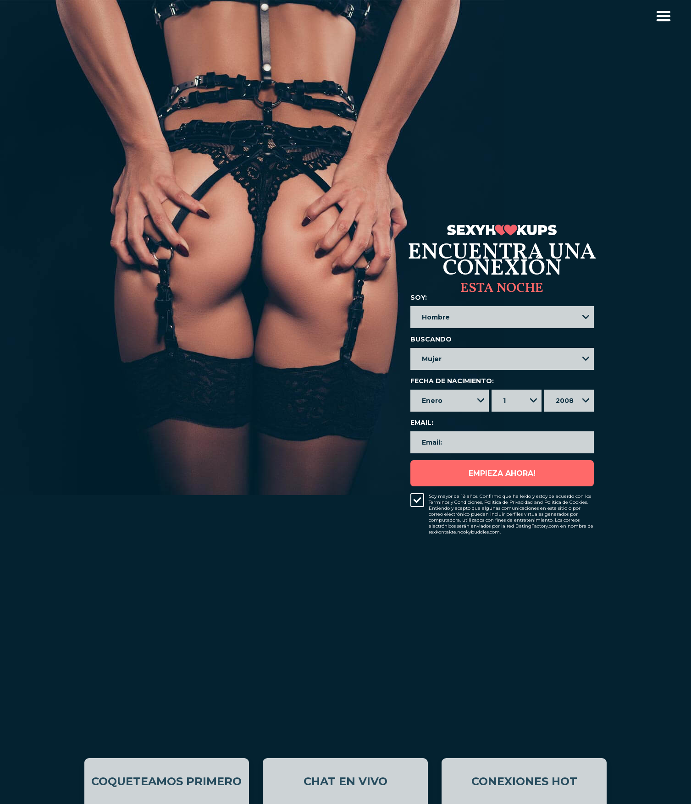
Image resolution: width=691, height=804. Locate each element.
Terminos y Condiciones (455, 502)
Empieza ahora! (502, 473)
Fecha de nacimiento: (452, 381)
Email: (421, 423)
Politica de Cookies (565, 502)
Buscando (431, 339)
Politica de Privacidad (508, 502)
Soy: (418, 297)
